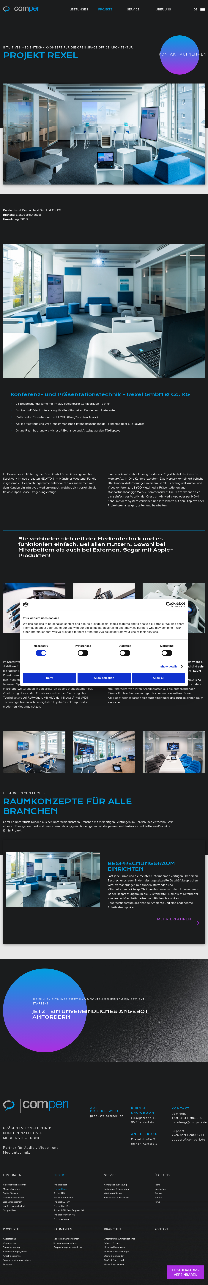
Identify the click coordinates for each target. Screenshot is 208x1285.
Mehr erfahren (174, 919)
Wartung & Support (113, 1193)
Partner (158, 1197)
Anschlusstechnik (12, 1255)
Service (110, 1175)
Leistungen (12, 1175)
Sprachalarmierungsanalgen (17, 1260)
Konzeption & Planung (115, 1184)
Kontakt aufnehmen (183, 54)
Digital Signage (10, 1193)
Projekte (60, 1175)
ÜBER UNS (163, 9)
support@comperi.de (188, 1140)
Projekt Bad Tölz (61, 1206)
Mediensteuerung (11, 1189)
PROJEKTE (105, 9)
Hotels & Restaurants (114, 1247)
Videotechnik (9, 1243)
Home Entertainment (114, 1264)
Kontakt (161, 1229)
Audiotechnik (9, 1238)
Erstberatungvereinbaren (185, 1272)
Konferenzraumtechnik (14, 1206)
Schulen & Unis (111, 1243)
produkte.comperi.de (107, 1116)
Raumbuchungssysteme (15, 1251)
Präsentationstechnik (13, 1197)
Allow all (158, 677)
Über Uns (162, 1175)
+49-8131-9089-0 (187, 1118)
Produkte (11, 1229)
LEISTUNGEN (79, 9)
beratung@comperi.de (189, 1122)
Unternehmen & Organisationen (119, 1238)
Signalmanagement (12, 1201)
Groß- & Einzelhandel (115, 1260)
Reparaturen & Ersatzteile (116, 1197)
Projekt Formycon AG (64, 1214)
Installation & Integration (116, 1189)
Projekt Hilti (59, 1193)
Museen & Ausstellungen (116, 1251)
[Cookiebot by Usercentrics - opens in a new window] (168, 604)
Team (157, 1184)
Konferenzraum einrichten (66, 1238)
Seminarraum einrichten (65, 1243)
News (157, 1201)
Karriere (158, 1193)
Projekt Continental (63, 1197)
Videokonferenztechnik (14, 1184)
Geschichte (160, 1189)
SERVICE (133, 9)
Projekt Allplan (61, 1219)
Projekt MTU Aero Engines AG (68, 1210)
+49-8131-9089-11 (188, 1135)
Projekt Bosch (60, 1184)
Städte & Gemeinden (114, 1255)
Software (7, 1264)
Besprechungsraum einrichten (68, 1247)
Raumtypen (62, 1229)
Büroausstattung (11, 1247)
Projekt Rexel (60, 1189)
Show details (169, 666)
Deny (49, 677)
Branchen (112, 1229)
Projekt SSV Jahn (61, 1201)
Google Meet (9, 1210)
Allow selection (104, 677)
